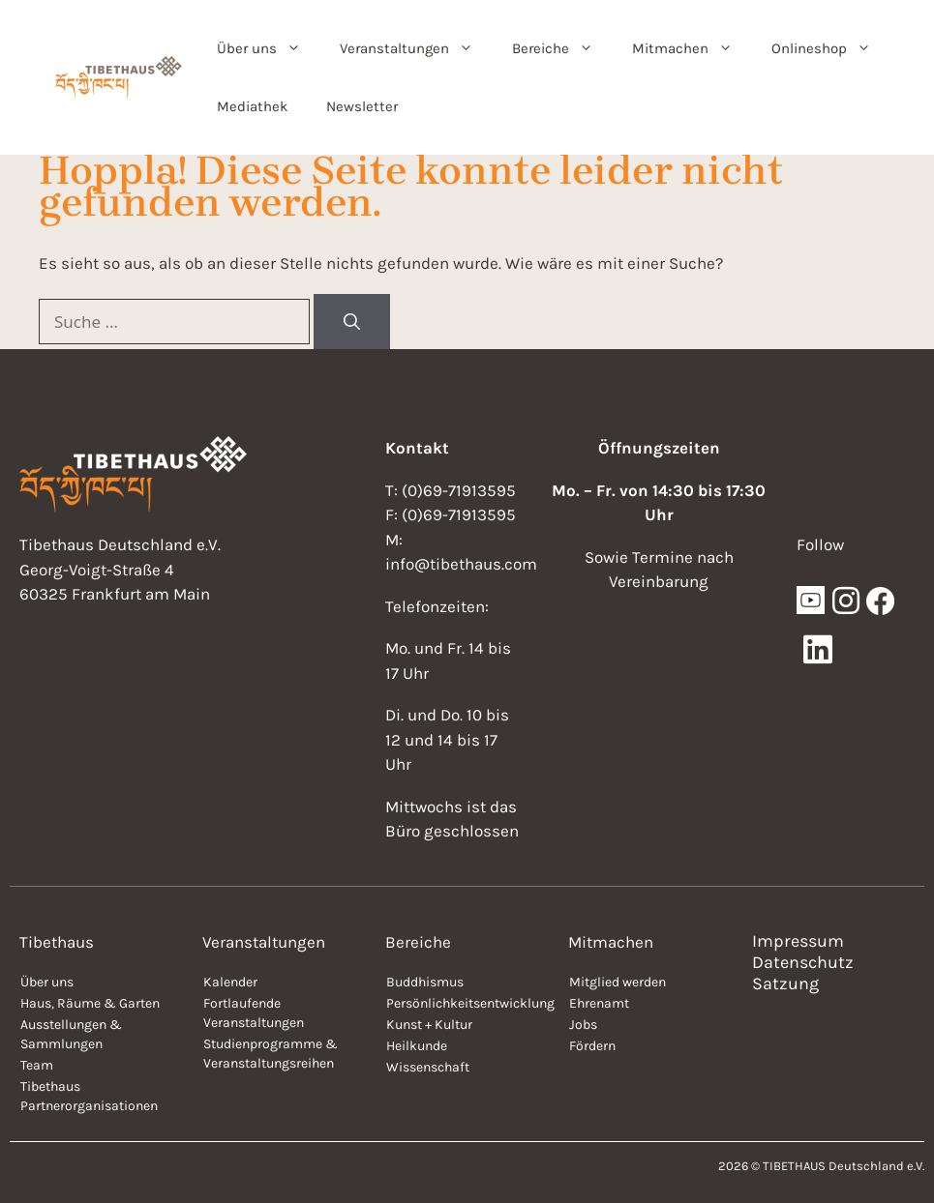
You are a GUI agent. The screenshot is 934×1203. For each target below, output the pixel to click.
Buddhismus (425, 982)
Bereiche (562, 48)
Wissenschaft (427, 1067)
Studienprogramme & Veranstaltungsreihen (270, 1053)
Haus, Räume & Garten (90, 1003)
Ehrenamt (599, 1003)
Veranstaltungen (416, 48)
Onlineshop (830, 48)
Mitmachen (692, 48)
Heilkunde (416, 1046)
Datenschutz (803, 962)
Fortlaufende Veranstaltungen (253, 1013)
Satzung (785, 983)
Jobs (583, 1024)
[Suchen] (352, 322)
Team (36, 1065)
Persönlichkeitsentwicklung (467, 1003)
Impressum (798, 941)
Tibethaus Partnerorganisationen (89, 1096)
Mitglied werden (617, 982)
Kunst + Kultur (429, 1024)
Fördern (592, 1046)
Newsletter (362, 106)
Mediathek (252, 106)
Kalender (230, 982)
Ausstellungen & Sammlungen (71, 1034)
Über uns (268, 48)
